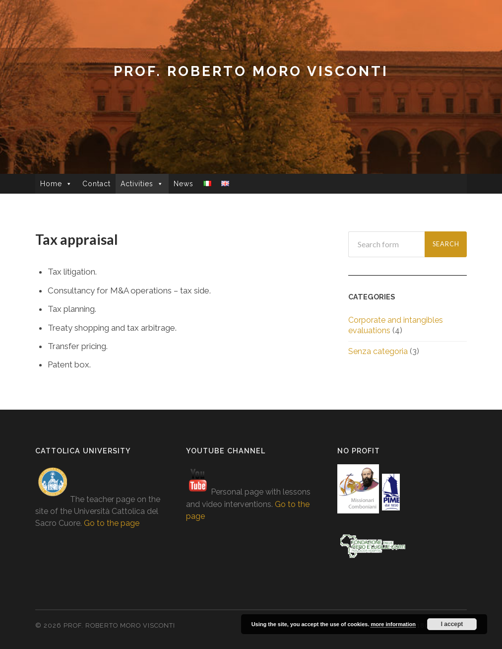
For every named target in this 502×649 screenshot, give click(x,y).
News (183, 184)
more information (393, 624)
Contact (96, 184)
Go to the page (111, 523)
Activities (137, 184)
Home (51, 184)
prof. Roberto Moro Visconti (251, 71)
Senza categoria (378, 351)
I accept (452, 624)
